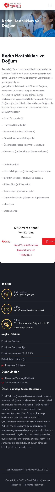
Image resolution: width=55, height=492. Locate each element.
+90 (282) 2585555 (24, 295)
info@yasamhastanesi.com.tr (29, 310)
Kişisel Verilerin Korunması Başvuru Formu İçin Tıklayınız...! (26, 250)
